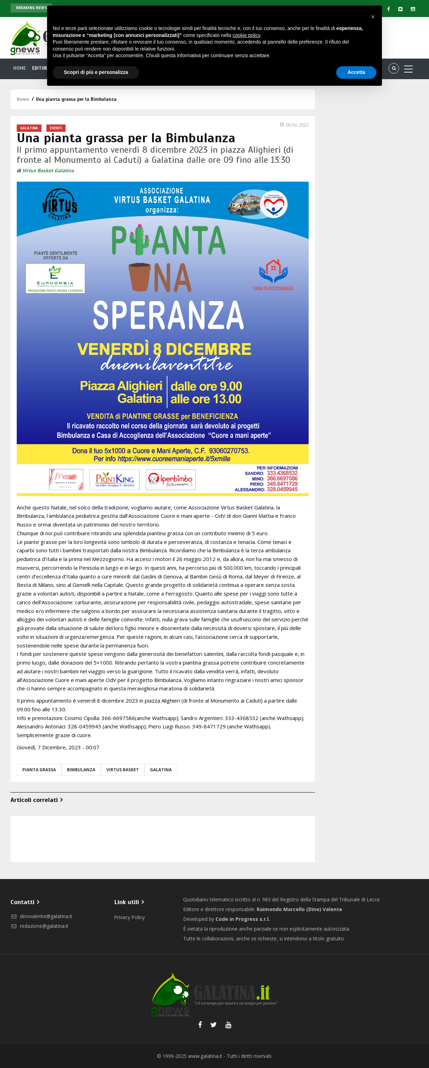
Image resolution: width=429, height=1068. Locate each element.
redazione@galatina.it (39, 926)
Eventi (56, 128)
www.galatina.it (205, 1056)
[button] (372, 16)
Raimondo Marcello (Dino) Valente (299, 909)
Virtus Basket (122, 770)
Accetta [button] (356, 72)
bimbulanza (81, 770)
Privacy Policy (129, 917)
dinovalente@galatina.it (41, 916)
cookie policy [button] (246, 35)
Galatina (29, 128)
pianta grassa (39, 770)
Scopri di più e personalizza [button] (96, 72)
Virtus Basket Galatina (48, 170)
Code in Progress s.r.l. (243, 919)
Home (20, 68)
